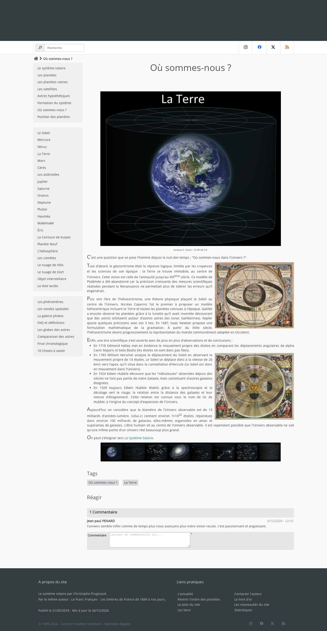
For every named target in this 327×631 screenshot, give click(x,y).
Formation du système (54, 103)
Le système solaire (51, 68)
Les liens (184, 610)
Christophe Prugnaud (89, 593)
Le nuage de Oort (50, 272)
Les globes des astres (53, 330)
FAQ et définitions (50, 323)
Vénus (42, 147)
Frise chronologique (52, 343)
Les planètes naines (52, 82)
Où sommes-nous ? (52, 110)
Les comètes (46, 258)
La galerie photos (50, 316)
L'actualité (185, 594)
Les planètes (47, 75)
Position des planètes (53, 117)
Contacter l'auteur (248, 594)
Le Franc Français (84, 599)
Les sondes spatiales (53, 309)
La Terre (43, 154)
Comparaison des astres (55, 336)
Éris (40, 230)
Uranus (43, 195)
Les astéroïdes (48, 174)
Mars (41, 160)
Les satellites (47, 89)
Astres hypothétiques (53, 96)
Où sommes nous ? (103, 482)
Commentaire (97, 535)
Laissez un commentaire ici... (149, 540)
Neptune (44, 202)
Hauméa (43, 216)
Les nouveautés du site (251, 604)
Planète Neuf (47, 244)
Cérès (41, 167)
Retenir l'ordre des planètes (199, 599)
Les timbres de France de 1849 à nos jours (133, 599)
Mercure (43, 140)
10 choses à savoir (51, 350)
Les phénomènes (50, 302)
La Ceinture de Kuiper (54, 237)
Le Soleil (43, 133)
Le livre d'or (243, 599)
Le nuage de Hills (50, 265)
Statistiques (243, 610)
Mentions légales (118, 624)
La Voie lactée (47, 286)
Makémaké (45, 223)
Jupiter (42, 181)
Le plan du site (189, 604)
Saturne (43, 188)
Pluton (42, 209)
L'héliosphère (47, 251)
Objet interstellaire (51, 279)
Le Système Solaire (139, 438)
